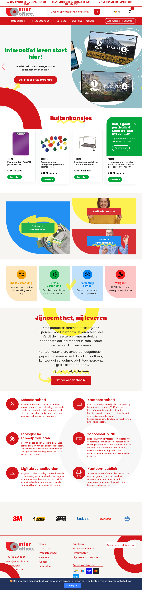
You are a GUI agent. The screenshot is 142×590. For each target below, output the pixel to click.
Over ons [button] (77, 21)
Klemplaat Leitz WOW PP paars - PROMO (19, 163)
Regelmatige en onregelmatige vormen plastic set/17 (52, 164)
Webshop (44, 548)
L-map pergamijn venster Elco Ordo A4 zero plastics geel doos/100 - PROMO (121, 164)
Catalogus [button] (62, 21)
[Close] (134, 124)
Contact (44, 561)
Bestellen (14, 177)
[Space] (20, 546)
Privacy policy (80, 553)
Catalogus (78, 544)
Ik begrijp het (72, 585)
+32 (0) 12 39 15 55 (16, 556)
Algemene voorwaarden (86, 557)
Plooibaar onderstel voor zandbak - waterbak (86, 163)
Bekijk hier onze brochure (33, 81)
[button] (3, 67)
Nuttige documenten (84, 548)
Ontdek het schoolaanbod (38, 236)
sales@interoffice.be (17, 561)
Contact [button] (90, 21)
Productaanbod (48, 553)
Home (42, 544)
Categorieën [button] (16, 21)
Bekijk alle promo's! (104, 203)
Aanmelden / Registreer (120, 21)
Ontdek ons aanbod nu (69, 380)
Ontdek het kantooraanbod (104, 249)
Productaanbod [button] (40, 21)
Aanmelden (121, 148)
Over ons (44, 557)
